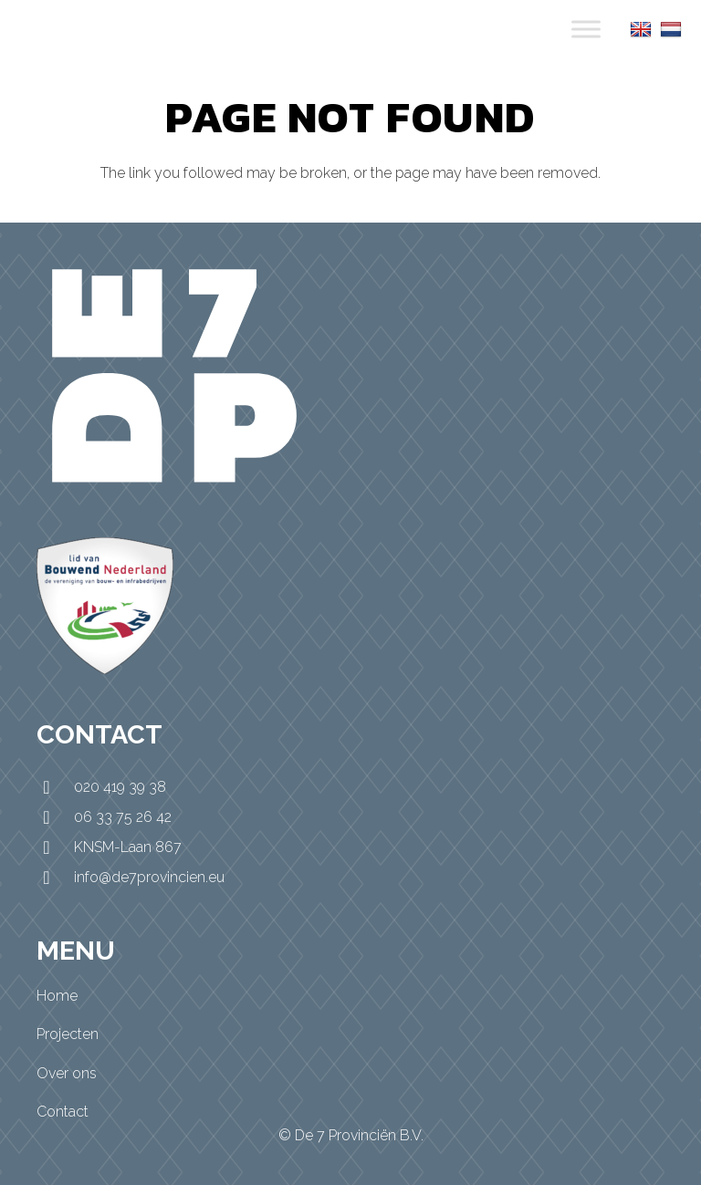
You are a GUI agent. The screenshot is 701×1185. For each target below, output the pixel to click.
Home (57, 995)
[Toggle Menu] (586, 28)
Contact (63, 1111)
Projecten (68, 1034)
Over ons (67, 1073)
